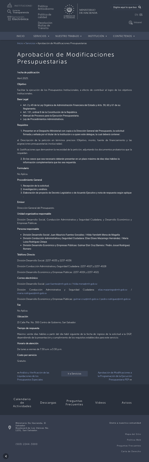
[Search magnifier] (139, 7)
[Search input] (125, 7)
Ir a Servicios (74, 373)
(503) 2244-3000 (27, 444)
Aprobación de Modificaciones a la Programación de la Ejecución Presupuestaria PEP (115, 376)
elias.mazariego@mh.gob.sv (112, 289)
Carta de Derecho (131, 451)
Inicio (21, 36)
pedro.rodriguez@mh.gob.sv (116, 299)
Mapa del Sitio (133, 434)
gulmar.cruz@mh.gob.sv (86, 299)
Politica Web (134, 440)
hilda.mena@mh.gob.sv (85, 283)
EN (136, 14)
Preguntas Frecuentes (129, 445)
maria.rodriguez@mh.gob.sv (32, 293)
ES (141, 14)
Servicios (30, 43)
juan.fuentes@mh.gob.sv (58, 283)
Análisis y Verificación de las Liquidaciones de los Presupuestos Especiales (33, 376)
